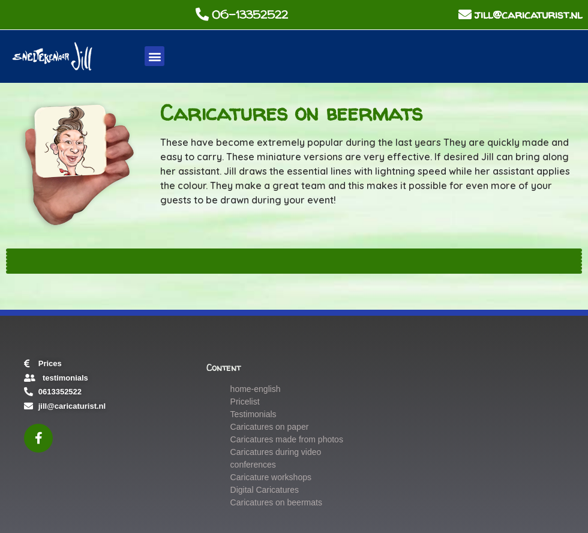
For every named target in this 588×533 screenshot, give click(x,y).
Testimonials (253, 414)
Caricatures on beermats (276, 502)
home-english (255, 389)
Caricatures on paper (269, 427)
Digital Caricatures (264, 490)
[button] (154, 56)
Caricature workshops (270, 477)
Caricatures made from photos (286, 439)
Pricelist (245, 401)
